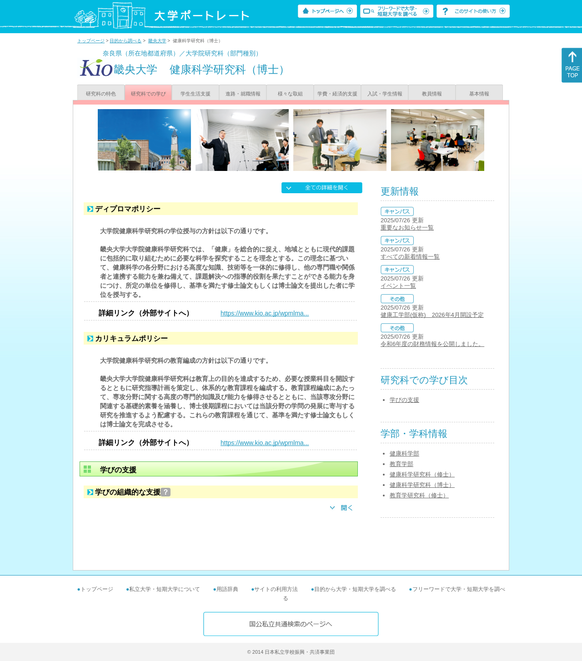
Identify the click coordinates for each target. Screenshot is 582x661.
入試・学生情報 (384, 93)
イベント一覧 (398, 285)
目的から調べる (125, 40)
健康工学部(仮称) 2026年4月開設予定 (432, 314)
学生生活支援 (196, 93)
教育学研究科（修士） (419, 495)
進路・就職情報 (243, 93)
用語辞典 (227, 589)
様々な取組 (290, 93)
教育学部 (401, 464)
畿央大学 (157, 40)
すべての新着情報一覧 (410, 256)
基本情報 (479, 93)
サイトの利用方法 (276, 589)
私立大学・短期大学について (164, 589)
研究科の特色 (101, 93)
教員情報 (432, 93)
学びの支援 (404, 399)
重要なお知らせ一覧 (407, 227)
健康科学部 (404, 453)
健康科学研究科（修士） (422, 474)
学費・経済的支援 (337, 93)
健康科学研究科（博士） (422, 484)
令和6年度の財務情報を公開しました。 (432, 344)
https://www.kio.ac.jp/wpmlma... (265, 313)
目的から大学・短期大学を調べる (355, 589)
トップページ (91, 40)
